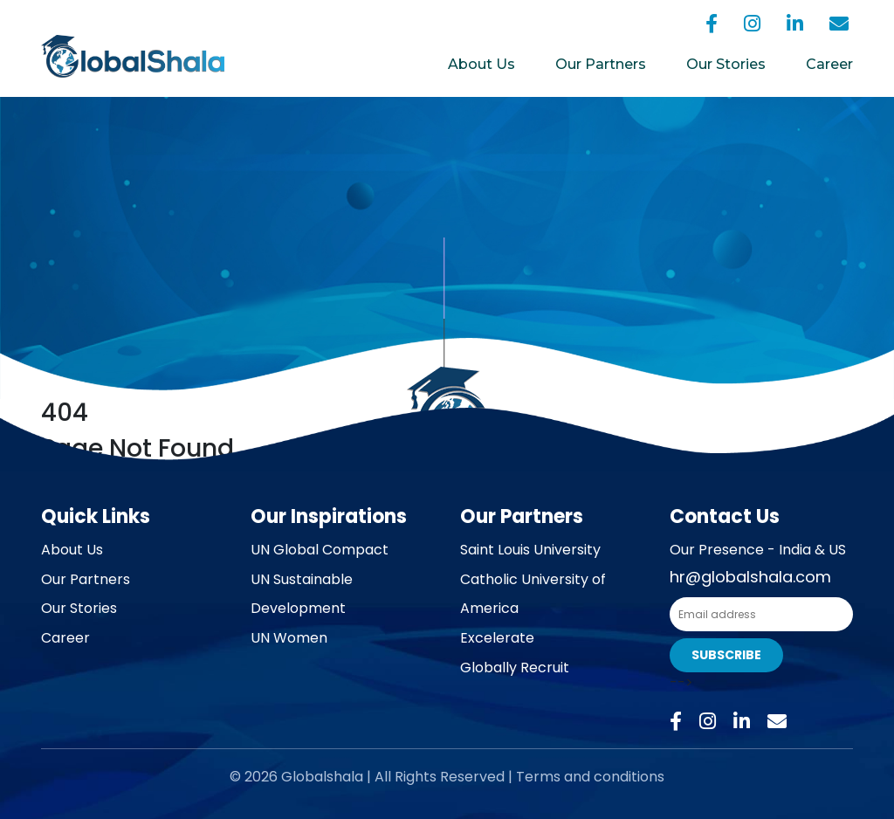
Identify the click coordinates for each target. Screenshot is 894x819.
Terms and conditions (590, 777)
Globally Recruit (514, 667)
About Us (481, 64)
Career (829, 64)
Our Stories (726, 64)
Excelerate (497, 638)
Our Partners (600, 64)
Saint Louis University (530, 550)
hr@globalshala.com (750, 577)
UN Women (289, 638)
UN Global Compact (320, 550)
